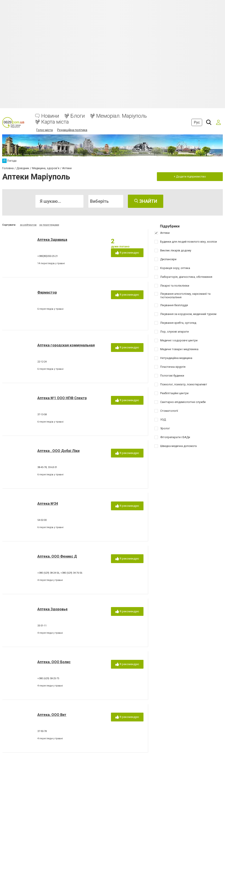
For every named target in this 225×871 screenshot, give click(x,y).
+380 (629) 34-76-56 (71, 572)
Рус (197, 122)
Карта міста (55, 122)
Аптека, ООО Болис (54, 662)
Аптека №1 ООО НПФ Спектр (62, 398)
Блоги (78, 116)
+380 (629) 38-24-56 (48, 572)
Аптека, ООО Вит (51, 715)
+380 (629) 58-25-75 (48, 678)
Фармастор (47, 292)
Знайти (145, 201)
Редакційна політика (72, 130)
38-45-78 (42, 467)
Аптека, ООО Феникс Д (57, 556)
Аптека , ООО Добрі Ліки (58, 451)
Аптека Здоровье (52, 609)
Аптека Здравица (52, 240)
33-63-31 (52, 467)
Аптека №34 (47, 503)
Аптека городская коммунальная (66, 345)
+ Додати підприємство (190, 176)
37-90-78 (42, 731)
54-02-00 (42, 520)
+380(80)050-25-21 (47, 256)
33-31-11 (42, 625)
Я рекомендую (127, 253)
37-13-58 (42, 414)
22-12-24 (42, 361)
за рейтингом (28, 224)
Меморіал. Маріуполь (121, 116)
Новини (50, 116)
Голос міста (44, 130)
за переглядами (49, 224)
